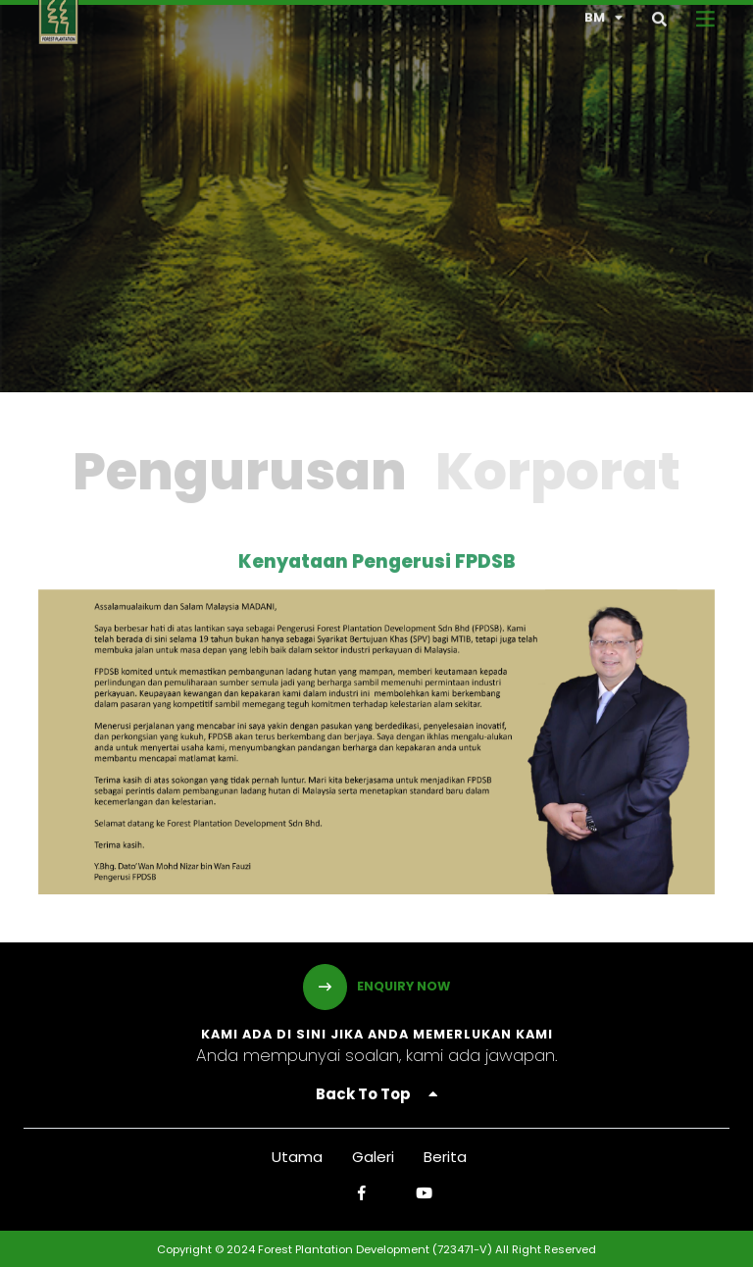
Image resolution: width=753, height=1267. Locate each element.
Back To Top (376, 1094)
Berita (445, 1156)
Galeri (373, 1156)
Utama (297, 1156)
